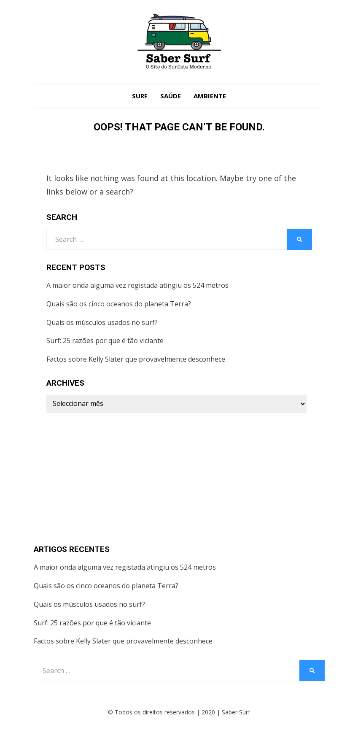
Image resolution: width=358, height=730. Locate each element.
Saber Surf (236, 712)
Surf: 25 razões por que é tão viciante (105, 340)
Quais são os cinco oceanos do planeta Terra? (118, 303)
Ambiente (210, 96)
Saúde (170, 96)
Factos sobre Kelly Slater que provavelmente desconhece (135, 359)
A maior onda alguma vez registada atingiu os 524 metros (137, 285)
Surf (140, 96)
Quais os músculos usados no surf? (102, 322)
